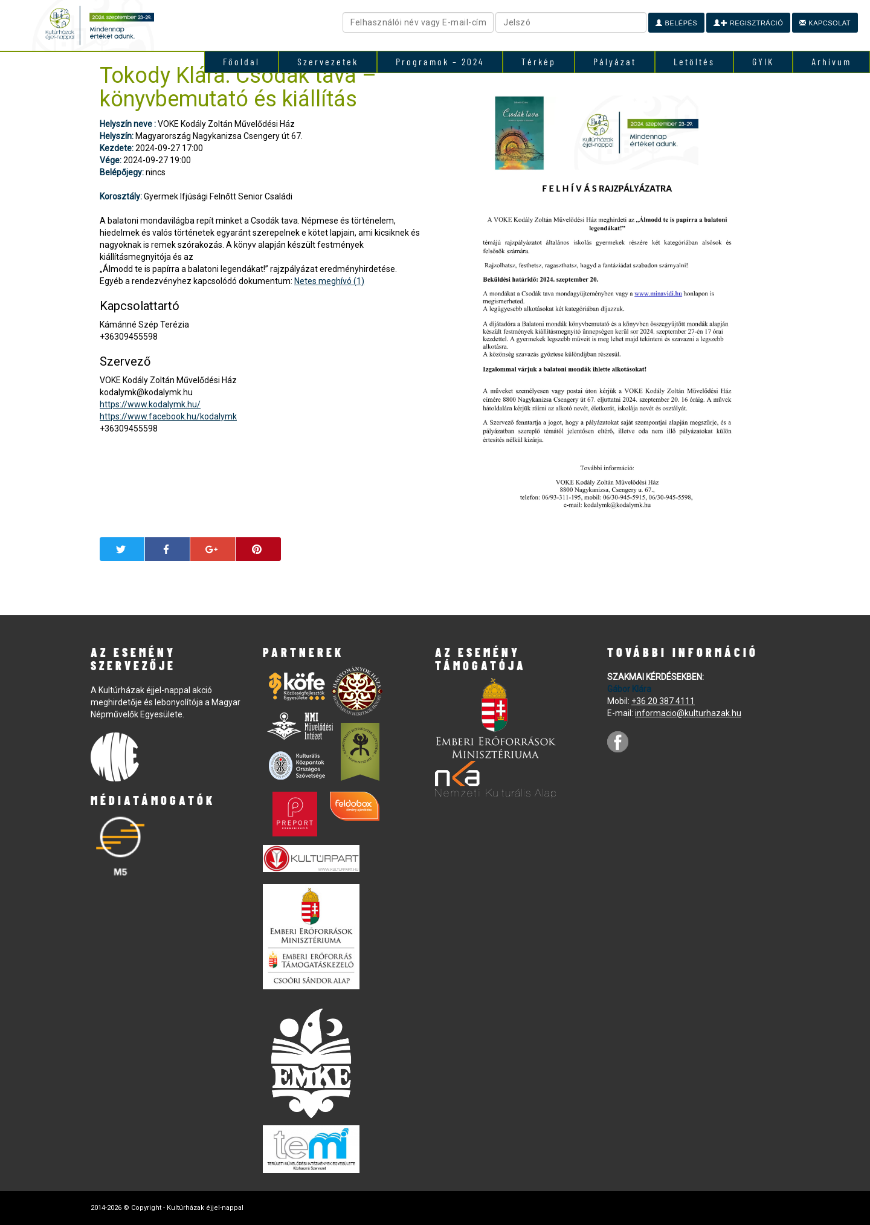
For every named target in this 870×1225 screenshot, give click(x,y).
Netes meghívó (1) (329, 281)
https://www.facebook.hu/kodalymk (168, 416)
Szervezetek (327, 61)
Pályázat (614, 61)
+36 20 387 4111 (663, 701)
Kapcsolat (825, 23)
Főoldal (241, 61)
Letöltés (694, 61)
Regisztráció (748, 23)
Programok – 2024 (440, 61)
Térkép (538, 61)
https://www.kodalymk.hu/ (150, 404)
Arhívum (831, 61)
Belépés (676, 23)
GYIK (763, 61)
